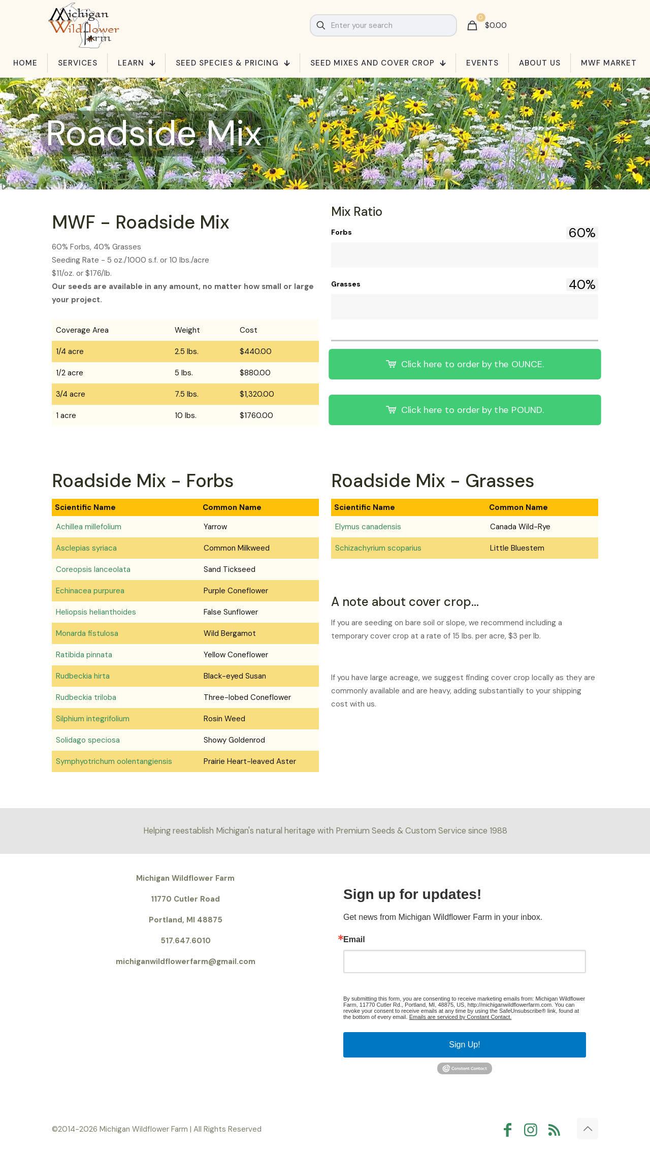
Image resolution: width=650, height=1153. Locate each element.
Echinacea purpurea (90, 591)
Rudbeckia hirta (83, 676)
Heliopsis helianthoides (96, 612)
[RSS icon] (556, 1130)
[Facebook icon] (510, 1130)
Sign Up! (464, 1044)
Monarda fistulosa (87, 633)
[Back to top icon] (587, 1128)
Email (354, 940)
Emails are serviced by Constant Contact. (460, 1017)
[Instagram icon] (533, 1130)
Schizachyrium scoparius (378, 548)
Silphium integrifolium (92, 719)
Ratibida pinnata (84, 655)
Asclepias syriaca (86, 548)
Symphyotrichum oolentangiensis (114, 761)
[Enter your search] (383, 25)
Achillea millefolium (88, 527)
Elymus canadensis (368, 527)
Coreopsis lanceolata (93, 569)
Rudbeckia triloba (86, 697)
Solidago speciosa (88, 740)
